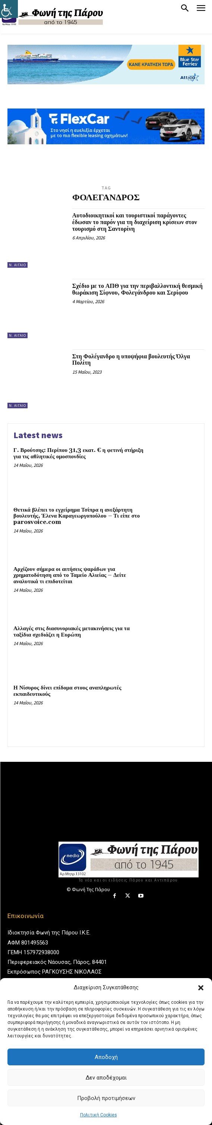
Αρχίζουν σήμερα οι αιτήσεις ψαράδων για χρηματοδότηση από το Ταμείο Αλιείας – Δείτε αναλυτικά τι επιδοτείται (69, 575)
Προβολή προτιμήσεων (106, 1098)
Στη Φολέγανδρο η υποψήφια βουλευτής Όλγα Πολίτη (131, 360)
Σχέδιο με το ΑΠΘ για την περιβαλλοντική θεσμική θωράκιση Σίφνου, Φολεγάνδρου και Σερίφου (137, 289)
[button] (201, 988)
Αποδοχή (106, 1057)
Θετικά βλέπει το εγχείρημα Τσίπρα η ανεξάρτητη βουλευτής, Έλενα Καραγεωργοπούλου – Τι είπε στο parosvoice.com (76, 516)
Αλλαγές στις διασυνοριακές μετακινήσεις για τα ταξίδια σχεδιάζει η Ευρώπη (71, 631)
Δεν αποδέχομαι (106, 1077)
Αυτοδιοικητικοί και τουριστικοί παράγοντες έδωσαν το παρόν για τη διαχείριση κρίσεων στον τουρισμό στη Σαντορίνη (134, 222)
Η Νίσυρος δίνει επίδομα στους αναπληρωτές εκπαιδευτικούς (67, 691)
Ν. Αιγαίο (17, 265)
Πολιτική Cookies (98, 1115)
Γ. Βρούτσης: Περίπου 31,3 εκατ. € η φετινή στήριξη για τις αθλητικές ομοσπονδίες (78, 453)
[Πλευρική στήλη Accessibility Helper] (9, 9)
